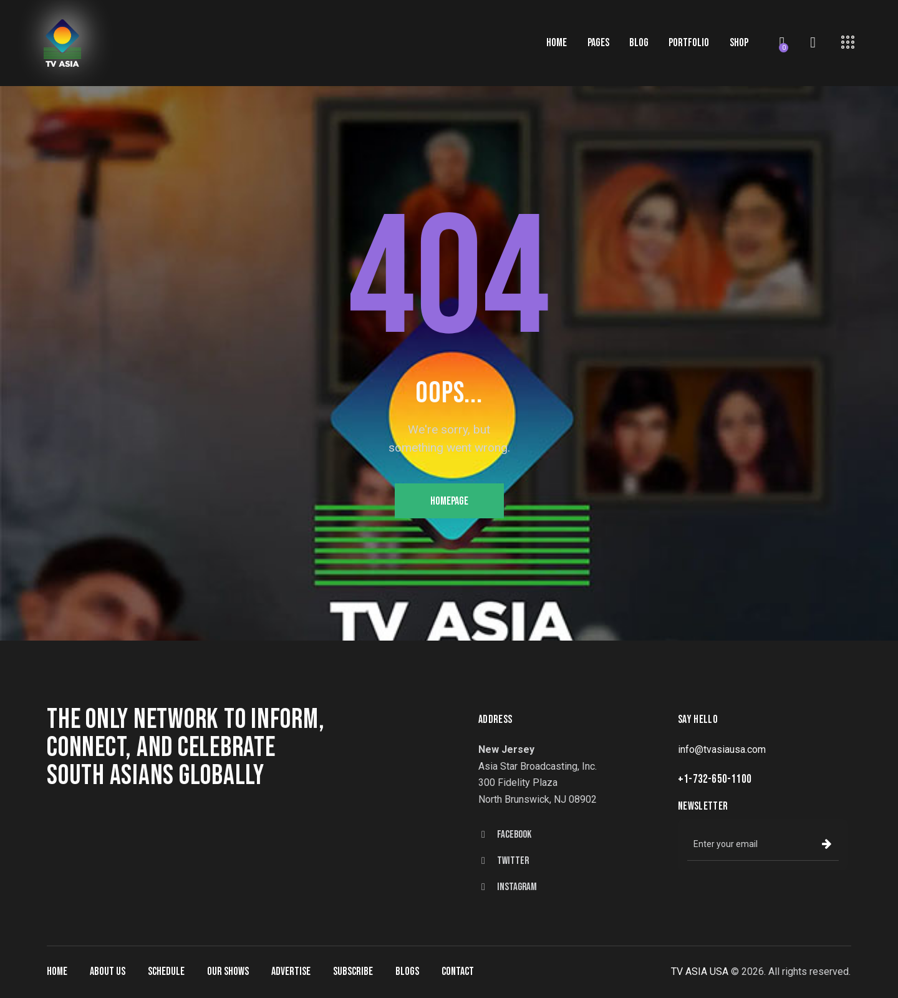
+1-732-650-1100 (714, 779)
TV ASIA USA (699, 971)
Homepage (449, 501)
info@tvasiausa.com (722, 749)
